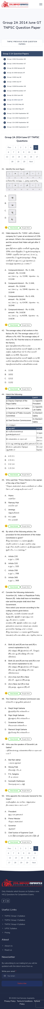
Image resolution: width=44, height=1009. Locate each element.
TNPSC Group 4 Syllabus (13, 924)
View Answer (14, 228)
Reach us (7, 950)
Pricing (6, 932)
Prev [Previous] (9, 147)
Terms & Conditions (25, 1001)
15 (25, 157)
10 (29, 152)
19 (18, 161)
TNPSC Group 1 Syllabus (13, 916)
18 (12, 161)
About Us (7, 946)
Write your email (9, 971)
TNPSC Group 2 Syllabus (13, 920)
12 (7, 157)
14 (19, 157)
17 (37, 157)
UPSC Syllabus (9, 928)
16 (31, 157)
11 (35, 152)
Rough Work (26, 228)
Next (31, 161)
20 (24, 161)
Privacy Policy (9, 1001)
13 (13, 157)
